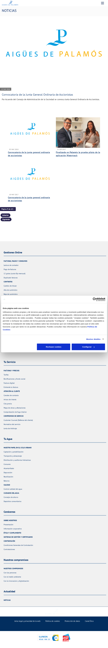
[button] (8, 209)
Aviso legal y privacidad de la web (27, 621)
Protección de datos (72, 621)
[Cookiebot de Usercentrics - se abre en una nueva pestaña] (94, 299)
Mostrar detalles (93, 339)
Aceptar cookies (88, 347)
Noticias (7, 600)
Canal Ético (89, 621)
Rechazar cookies (19, 347)
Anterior (5, 215)
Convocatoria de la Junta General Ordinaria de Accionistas (37, 94)
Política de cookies (52, 621)
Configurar (54, 347)
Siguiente (6, 219)
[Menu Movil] (102, 3)
